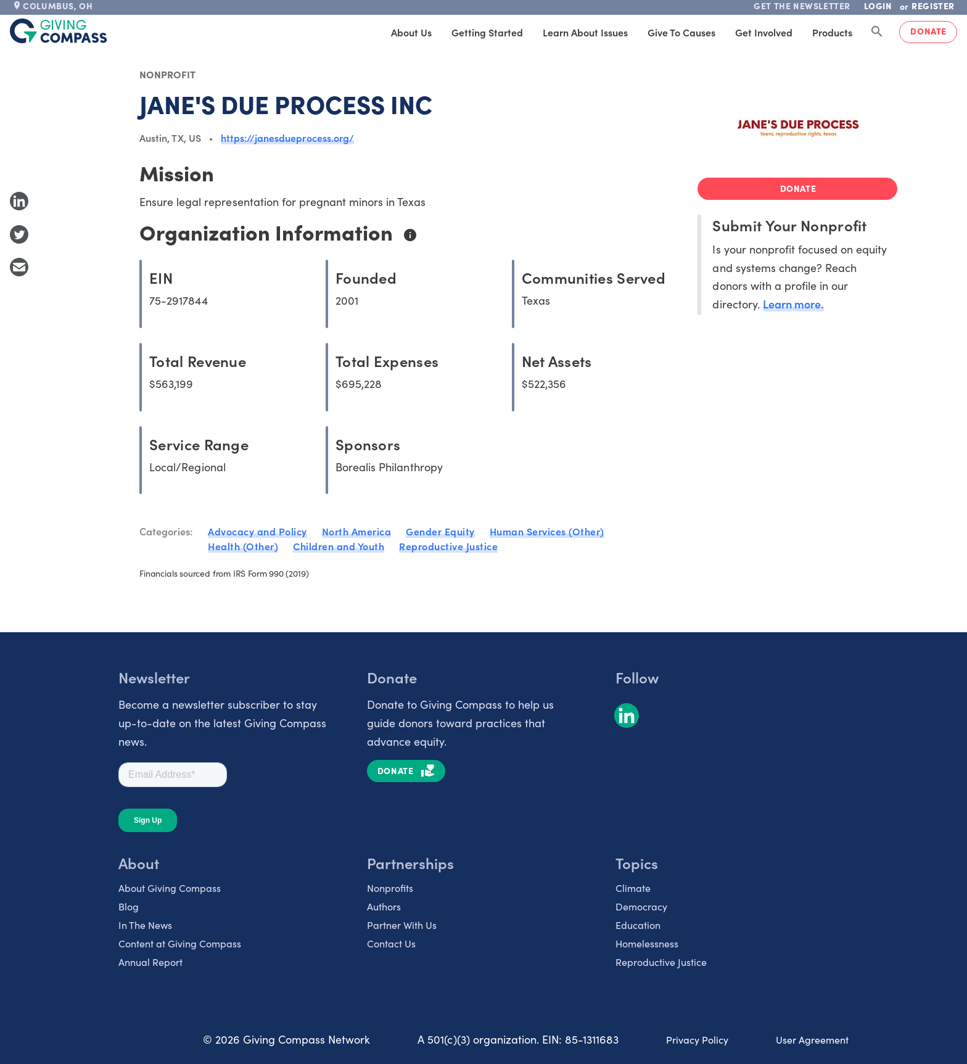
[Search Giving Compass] (877, 32)
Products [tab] (832, 32)
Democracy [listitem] (641, 906)
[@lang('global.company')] (58, 31)
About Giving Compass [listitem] (169, 887)
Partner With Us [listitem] (402, 924)
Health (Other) (243, 546)
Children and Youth (338, 546)
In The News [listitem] (145, 924)
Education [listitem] (637, 924)
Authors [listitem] (384, 906)
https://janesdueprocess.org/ (287, 137)
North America (357, 531)
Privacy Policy (697, 1039)
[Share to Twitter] (19, 234)
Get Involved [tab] (763, 32)
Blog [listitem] (128, 906)
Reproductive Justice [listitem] (661, 961)
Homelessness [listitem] (646, 943)
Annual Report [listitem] (150, 961)
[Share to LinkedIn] (19, 201)
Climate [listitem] (633, 887)
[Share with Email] (19, 267)
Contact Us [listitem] (391, 943)
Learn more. (793, 303)
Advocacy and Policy (257, 531)
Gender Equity (440, 531)
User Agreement (812, 1039)
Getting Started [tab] (487, 32)
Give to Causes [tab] (681, 32)
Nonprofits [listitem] (390, 887)
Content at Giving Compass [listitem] (179, 943)
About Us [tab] (411, 32)
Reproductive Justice (448, 546)
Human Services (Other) (547, 531)
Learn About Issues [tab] (585, 32)
